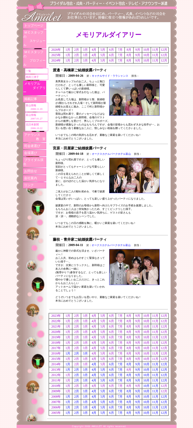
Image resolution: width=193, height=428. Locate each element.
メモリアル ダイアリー (34, 88)
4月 (94, 364)
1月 (67, 353)
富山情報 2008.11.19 (33, 107)
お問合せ (30, 171)
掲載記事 (30, 99)
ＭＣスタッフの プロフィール (34, 58)
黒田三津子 (32, 76)
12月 (164, 364)
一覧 (28, 71)
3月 (85, 353)
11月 (155, 364)
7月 (120, 364)
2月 (76, 353)
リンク (29, 185)
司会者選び (32, 146)
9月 (137, 364)
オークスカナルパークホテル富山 (111, 153)
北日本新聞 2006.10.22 (34, 126)
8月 (129, 364)
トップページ (33, 25)
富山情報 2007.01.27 (34, 116)
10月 (146, 364)
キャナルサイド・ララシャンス (110, 75)
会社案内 (30, 178)
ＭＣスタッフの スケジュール (34, 39)
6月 (111, 364)
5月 (102, 369)
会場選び (30, 153)
